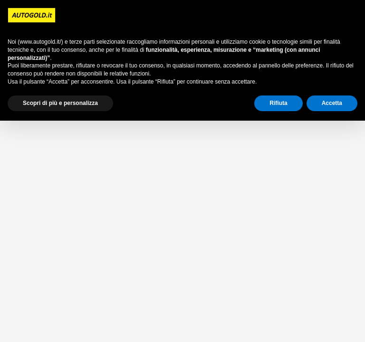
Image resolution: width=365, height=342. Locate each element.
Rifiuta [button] (278, 103)
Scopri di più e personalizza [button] (60, 103)
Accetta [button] (332, 103)
